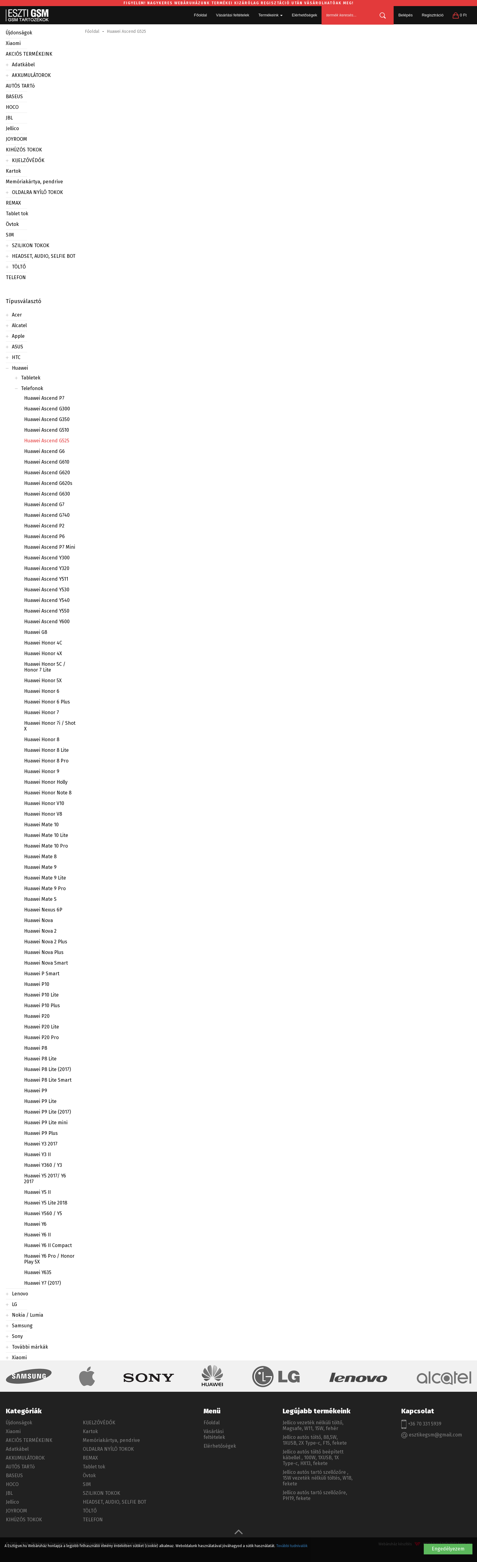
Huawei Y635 (37, 1272)
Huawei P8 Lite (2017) (47, 1069)
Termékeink (270, 15)
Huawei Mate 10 (41, 825)
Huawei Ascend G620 (47, 472)
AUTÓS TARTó (20, 86)
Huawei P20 (37, 1016)
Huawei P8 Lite (40, 1059)
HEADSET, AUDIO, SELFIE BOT (43, 256)
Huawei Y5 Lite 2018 (45, 1203)
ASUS (17, 347)
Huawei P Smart (41, 973)
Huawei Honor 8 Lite (46, 750)
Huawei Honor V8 (43, 814)
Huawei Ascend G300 (47, 409)
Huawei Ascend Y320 (46, 568)
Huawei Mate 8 (40, 856)
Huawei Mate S (40, 899)
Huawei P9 (35, 1091)
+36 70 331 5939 (421, 1424)
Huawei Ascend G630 (47, 494)
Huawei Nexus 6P (43, 910)
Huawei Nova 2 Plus (45, 942)
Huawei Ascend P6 (44, 536)
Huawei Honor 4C (43, 643)
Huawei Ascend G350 (47, 419)
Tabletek (30, 378)
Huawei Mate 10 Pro (46, 846)
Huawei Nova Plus (44, 952)
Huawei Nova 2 (40, 931)
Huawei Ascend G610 (46, 462)
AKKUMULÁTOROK (31, 75)
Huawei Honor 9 (41, 771)
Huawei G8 (35, 632)
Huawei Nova (38, 920)
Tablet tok (17, 213)
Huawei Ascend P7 (44, 398)
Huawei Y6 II (37, 1235)
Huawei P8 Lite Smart (47, 1080)
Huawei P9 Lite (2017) (47, 1112)
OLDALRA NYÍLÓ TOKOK (37, 192)
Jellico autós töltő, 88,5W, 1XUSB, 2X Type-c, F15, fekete (315, 1440)
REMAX (13, 203)
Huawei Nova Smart (46, 963)
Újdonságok (19, 33)
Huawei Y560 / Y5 (43, 1213)
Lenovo (20, 1294)
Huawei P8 (35, 1048)
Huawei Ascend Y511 (46, 579)
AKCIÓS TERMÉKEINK (29, 54)
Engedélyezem (448, 1549)
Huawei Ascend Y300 (47, 558)
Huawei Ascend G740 (47, 515)
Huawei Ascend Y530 (46, 590)
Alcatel (19, 325)
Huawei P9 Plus (41, 1133)
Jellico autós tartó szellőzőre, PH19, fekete (315, 1495)
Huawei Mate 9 (40, 867)
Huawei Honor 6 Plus (47, 702)
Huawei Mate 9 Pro (45, 888)
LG (14, 1304)
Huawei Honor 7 (41, 712)
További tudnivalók (292, 1546)
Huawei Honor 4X (43, 653)
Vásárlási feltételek (232, 15)
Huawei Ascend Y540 (47, 600)
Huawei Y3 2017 (40, 1144)
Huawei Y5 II (37, 1192)
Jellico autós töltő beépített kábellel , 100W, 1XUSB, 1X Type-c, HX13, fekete (313, 1457)
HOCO (12, 107)
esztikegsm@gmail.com (431, 1435)
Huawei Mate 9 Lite (45, 878)
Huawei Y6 (35, 1224)
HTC (16, 357)
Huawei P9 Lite (40, 1101)
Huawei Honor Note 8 (47, 793)
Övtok (12, 224)
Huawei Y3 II (37, 1154)
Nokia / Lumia (27, 1315)
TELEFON (16, 277)
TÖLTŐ (19, 267)
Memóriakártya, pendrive (34, 182)
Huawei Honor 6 (41, 691)
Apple (18, 336)
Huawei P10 (36, 984)
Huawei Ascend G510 (46, 430)
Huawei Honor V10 (44, 803)
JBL (9, 118)
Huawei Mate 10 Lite (46, 835)
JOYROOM (16, 139)
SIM (10, 235)
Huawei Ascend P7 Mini (49, 547)
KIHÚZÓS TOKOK (24, 150)
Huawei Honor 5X (43, 680)
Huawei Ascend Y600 (47, 621)
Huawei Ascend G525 (46, 441)
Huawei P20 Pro (41, 1037)
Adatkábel (23, 64)
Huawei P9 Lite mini (46, 1122)
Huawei (20, 368)
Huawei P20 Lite (41, 1027)
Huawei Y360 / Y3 (43, 1165)
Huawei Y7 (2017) (42, 1283)
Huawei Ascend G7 (44, 504)
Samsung (22, 1326)
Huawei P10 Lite (41, 995)
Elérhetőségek (304, 15)
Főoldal (200, 15)
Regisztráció (433, 15)
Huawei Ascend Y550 (46, 611)
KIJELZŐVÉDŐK (28, 160)
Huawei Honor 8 (41, 739)
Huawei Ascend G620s (48, 483)
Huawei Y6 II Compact (48, 1245)
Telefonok (32, 388)
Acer (17, 315)
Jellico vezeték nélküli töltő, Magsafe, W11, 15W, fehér (313, 1425)
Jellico (12, 128)
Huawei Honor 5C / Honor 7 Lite (44, 667)
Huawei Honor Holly (46, 782)
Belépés (405, 15)
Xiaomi (13, 43)
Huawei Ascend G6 (44, 451)
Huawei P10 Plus (42, 1005)
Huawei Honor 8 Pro (46, 761)
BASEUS (14, 96)
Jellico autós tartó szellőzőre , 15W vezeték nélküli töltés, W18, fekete (318, 1478)
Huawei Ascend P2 (44, 526)
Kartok (13, 171)
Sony (17, 1336)
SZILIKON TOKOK (30, 245)
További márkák (30, 1347)
